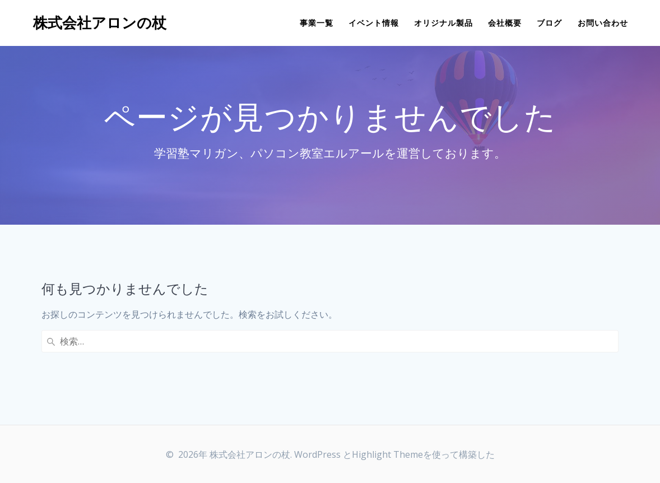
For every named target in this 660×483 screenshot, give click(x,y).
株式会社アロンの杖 (99, 23)
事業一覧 (316, 22)
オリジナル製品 (443, 22)
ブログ (549, 22)
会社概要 (505, 22)
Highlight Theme (387, 454)
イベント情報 (373, 22)
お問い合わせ (603, 22)
